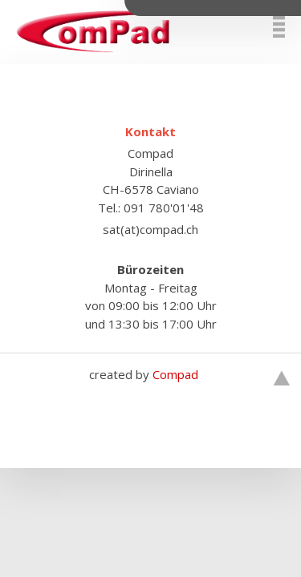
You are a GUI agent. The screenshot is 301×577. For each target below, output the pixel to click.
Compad (175, 374)
